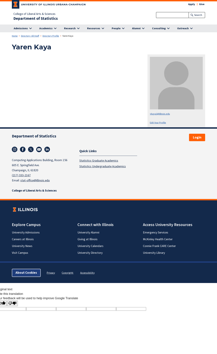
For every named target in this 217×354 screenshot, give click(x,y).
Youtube (39, 149)
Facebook (22, 149)
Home (15, 36)
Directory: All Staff (30, 36)
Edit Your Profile (158, 122)
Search (198, 15)
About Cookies (26, 272)
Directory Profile (51, 36)
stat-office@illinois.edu (35, 180)
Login (197, 137)
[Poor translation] (12, 303)
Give (201, 4)
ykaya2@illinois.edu (160, 114)
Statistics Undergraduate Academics (102, 166)
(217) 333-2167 (21, 175)
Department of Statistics (35, 18)
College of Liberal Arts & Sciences (34, 14)
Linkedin (47, 149)
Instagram (14, 149)
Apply (191, 4)
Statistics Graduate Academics (98, 160)
